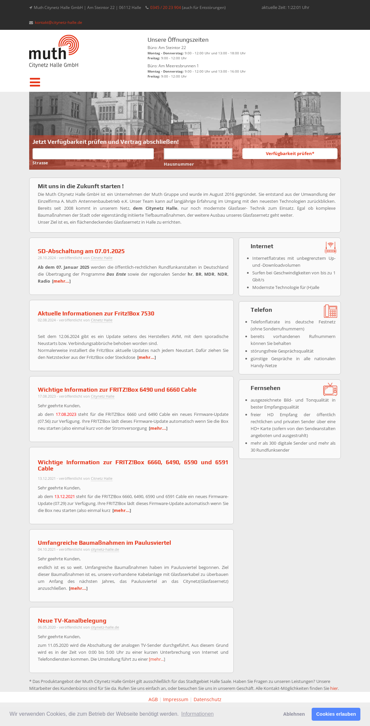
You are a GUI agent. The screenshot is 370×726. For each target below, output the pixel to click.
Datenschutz (207, 699)
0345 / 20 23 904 (165, 7)
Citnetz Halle (101, 257)
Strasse (40, 163)
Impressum (175, 699)
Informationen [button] (197, 714)
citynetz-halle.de (105, 549)
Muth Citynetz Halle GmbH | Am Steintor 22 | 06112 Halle (87, 7)
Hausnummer (179, 164)
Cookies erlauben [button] (336, 714)
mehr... (61, 281)
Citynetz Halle (102, 396)
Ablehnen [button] (294, 714)
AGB (153, 699)
